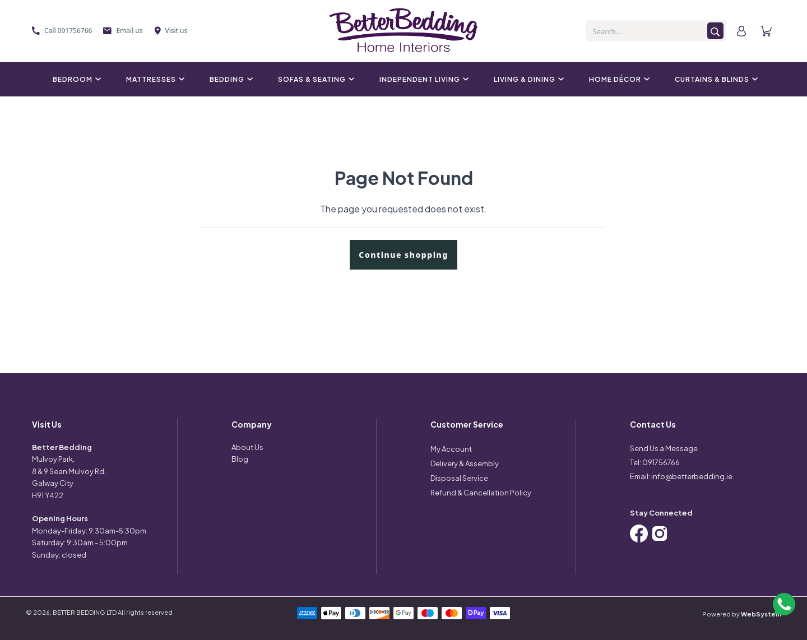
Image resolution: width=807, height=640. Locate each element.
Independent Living (422, 79)
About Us (247, 447)
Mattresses (154, 79)
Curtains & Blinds (715, 79)
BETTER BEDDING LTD (85, 612)
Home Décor (618, 79)
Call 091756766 (62, 30)
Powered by (741, 614)
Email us (122, 30)
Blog (239, 459)
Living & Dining (527, 79)
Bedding (230, 79)
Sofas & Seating (314, 79)
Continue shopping (403, 254)
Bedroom (75, 79)
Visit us (171, 30)
